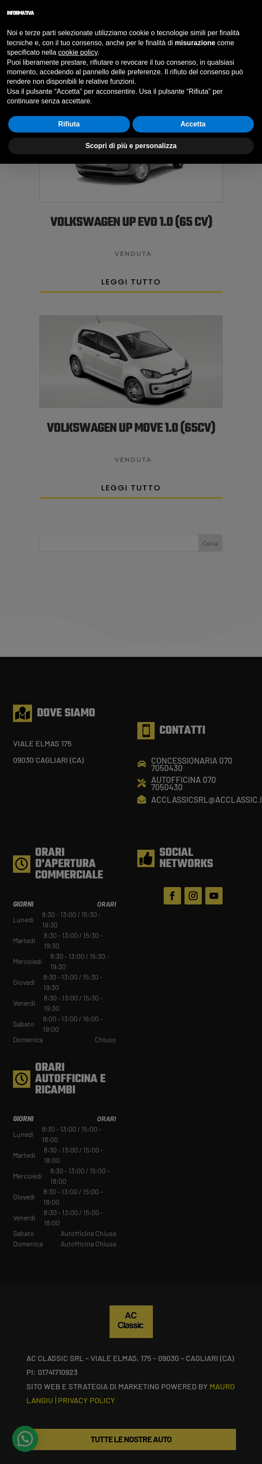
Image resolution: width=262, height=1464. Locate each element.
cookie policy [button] (77, 52)
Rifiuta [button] (69, 124)
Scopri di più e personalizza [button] (131, 145)
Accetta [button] (193, 124)
